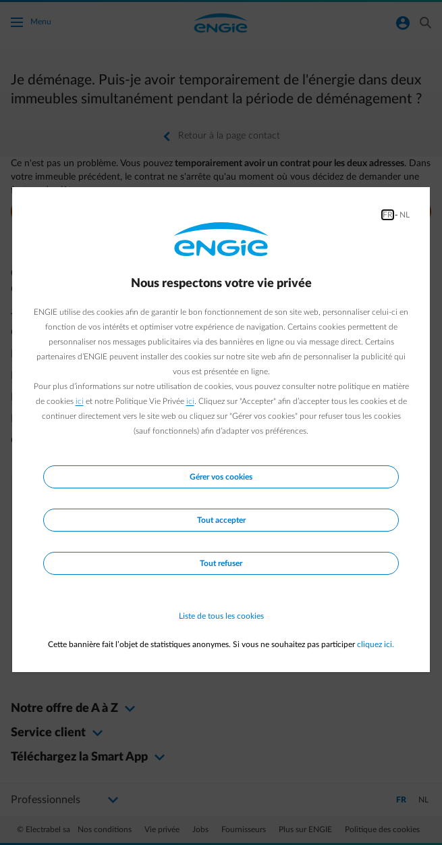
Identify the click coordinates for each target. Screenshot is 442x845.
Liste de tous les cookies (221, 616)
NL (404, 215)
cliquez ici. (375, 644)
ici (80, 401)
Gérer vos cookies (221, 477)
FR (388, 215)
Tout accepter (221, 520)
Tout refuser (221, 563)
